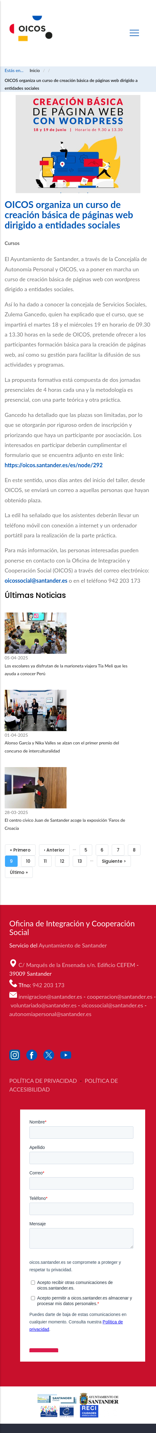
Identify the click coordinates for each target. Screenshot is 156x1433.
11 (48, 860)
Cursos (12, 243)
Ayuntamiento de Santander (73, 945)
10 (30, 860)
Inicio (35, 70)
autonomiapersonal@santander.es (50, 1013)
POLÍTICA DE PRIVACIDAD (43, 1080)
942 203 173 (49, 985)
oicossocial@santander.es (36, 580)
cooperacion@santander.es (119, 996)
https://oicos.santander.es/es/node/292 (54, 465)
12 (64, 860)
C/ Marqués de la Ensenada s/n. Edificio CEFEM (78, 964)
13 (82, 860)
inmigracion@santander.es (50, 996)
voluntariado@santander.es (43, 1005)
